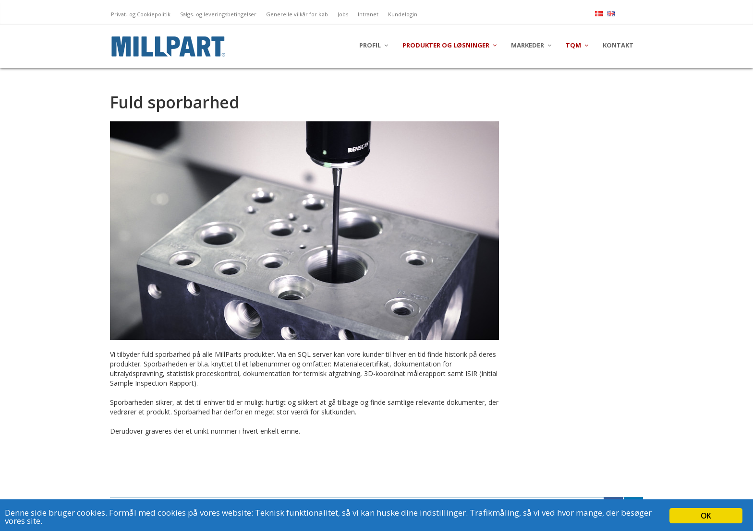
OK (706, 515)
